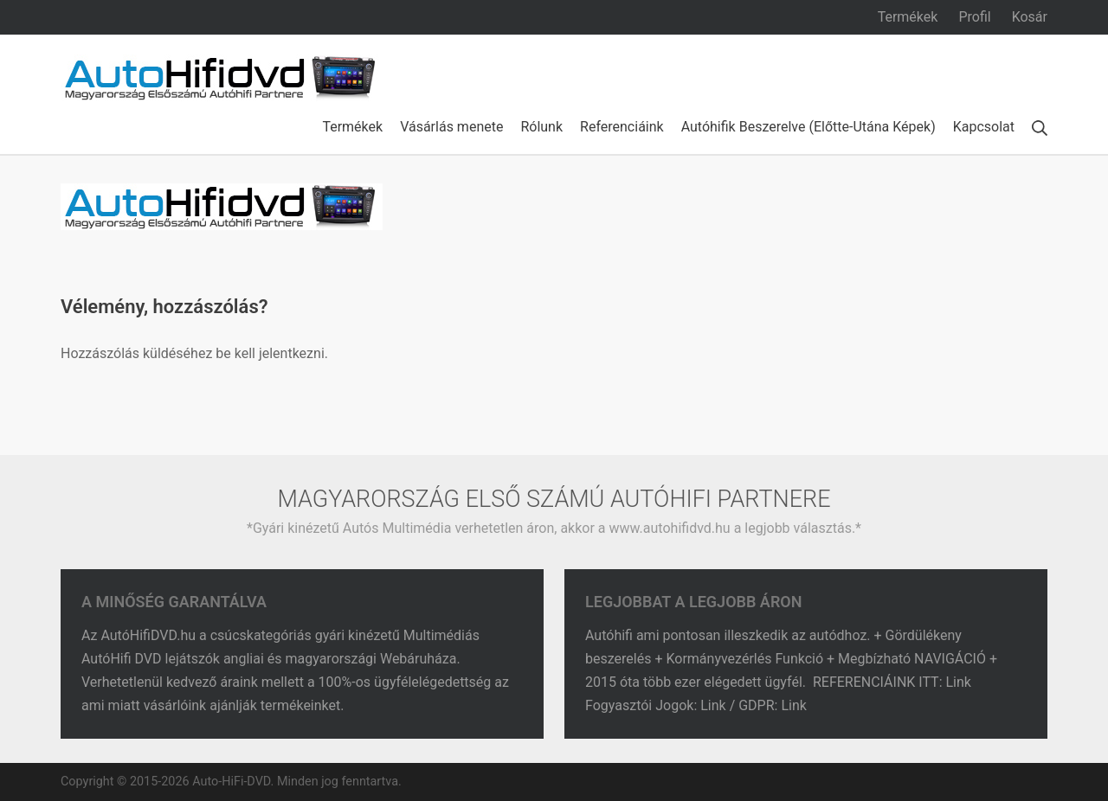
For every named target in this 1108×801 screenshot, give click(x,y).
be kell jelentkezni (270, 353)
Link (960, 682)
